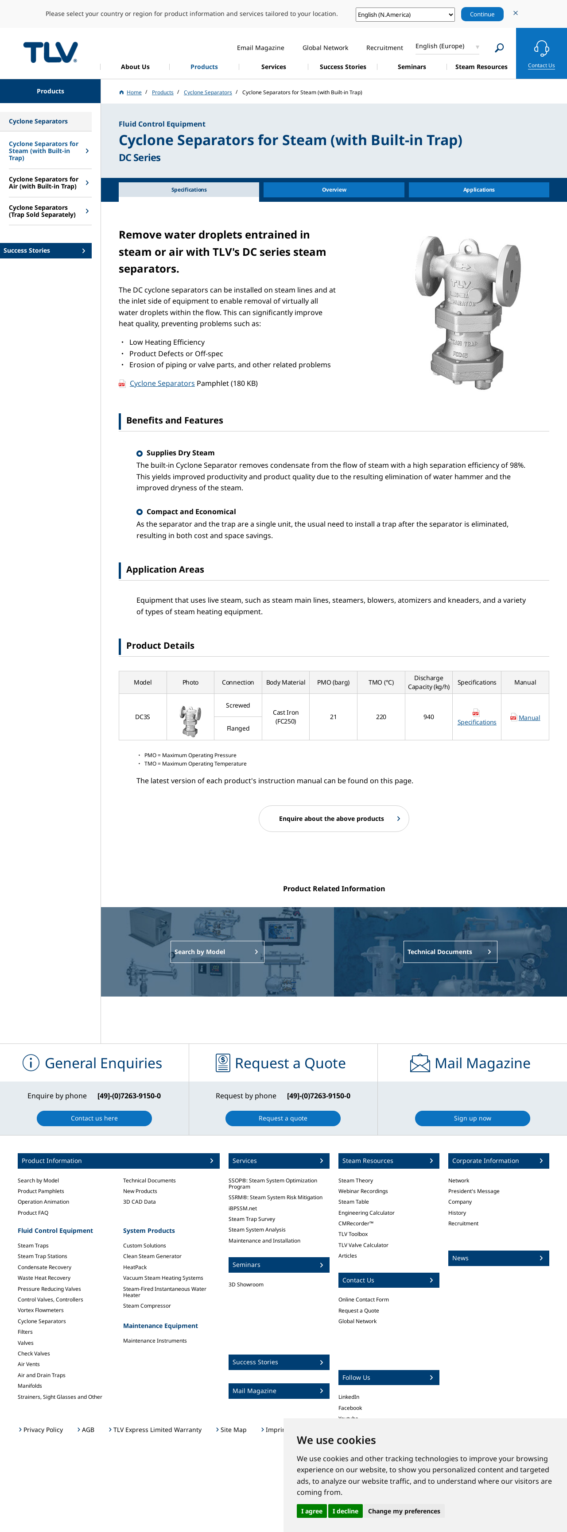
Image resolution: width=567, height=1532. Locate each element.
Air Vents (29, 1364)
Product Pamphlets (41, 1191)
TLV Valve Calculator (363, 1245)
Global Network (357, 1321)
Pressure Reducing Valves (49, 1289)
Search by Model (38, 1180)
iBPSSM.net (243, 1208)
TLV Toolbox (353, 1234)
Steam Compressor (147, 1305)
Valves (26, 1343)
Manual (529, 717)
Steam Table (353, 1201)
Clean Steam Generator (152, 1256)
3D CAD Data (139, 1201)
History (457, 1212)
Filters (25, 1332)
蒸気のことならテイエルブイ (50, 52)
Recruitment (463, 1223)
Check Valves (34, 1353)
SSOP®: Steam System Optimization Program (273, 1183)
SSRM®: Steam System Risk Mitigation (275, 1197)
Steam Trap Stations (42, 1256)
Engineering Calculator (366, 1212)
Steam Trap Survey (252, 1219)
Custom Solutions (144, 1245)
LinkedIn (348, 1397)
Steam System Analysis (257, 1229)
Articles (347, 1255)
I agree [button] (311, 1511)
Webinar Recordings (363, 1191)
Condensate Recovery (44, 1267)
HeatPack (135, 1267)
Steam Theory (355, 1180)
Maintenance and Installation (264, 1240)
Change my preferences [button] (404, 1511)
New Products (140, 1191)
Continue (482, 14)
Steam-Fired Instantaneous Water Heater (164, 1292)
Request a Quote (358, 1310)
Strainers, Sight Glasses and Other (60, 1397)
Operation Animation (43, 1201)
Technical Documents (149, 1180)
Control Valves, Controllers (50, 1299)
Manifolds (30, 1386)
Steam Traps (33, 1245)
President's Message (474, 1191)
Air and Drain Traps (42, 1375)
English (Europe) (440, 46)
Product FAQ (33, 1212)
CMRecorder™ (355, 1223)
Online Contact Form (363, 1299)
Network (458, 1180)
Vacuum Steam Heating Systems (163, 1278)
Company (460, 1201)
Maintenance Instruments (155, 1340)
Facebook (350, 1408)
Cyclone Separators (162, 383)
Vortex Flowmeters (41, 1310)
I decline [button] (345, 1511)
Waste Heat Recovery (44, 1278)
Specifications (477, 722)
